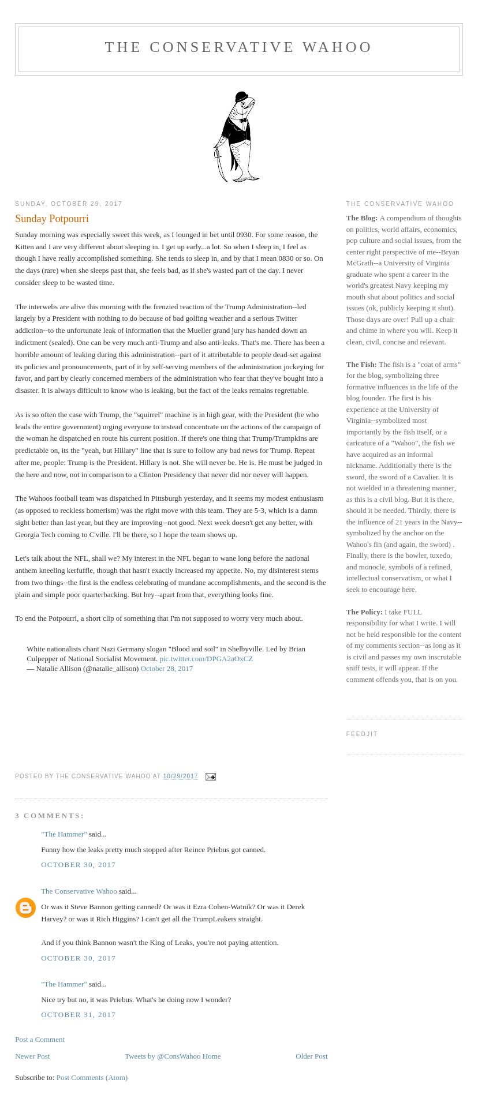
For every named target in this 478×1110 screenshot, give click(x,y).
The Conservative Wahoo (238, 47)
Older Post (311, 1056)
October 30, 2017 (78, 864)
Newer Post (32, 1056)
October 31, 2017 (78, 1014)
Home (212, 1056)
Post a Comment (40, 1039)
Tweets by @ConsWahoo (162, 1056)
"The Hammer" (64, 834)
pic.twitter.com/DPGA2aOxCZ (206, 658)
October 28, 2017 (167, 668)
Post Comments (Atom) (92, 1077)
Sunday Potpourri (52, 218)
